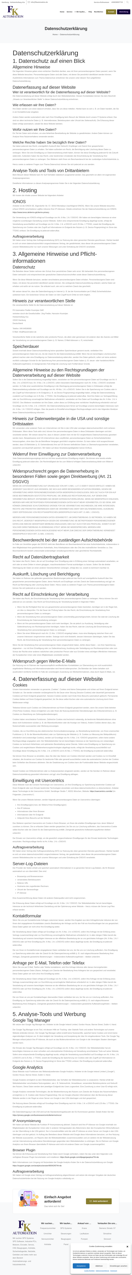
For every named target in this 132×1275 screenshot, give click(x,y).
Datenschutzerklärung (102, 1271)
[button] (127, 1246)
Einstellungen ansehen (118, 1266)
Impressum (113, 1271)
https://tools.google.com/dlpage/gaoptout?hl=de (79, 1157)
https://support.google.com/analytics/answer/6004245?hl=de (37, 1166)
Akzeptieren (81, 1266)
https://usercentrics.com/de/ (101, 791)
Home (53, 34)
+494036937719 (117, 2)
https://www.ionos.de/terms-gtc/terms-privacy (31, 212)
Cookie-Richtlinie (89, 1271)
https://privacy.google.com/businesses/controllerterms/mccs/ (37, 1115)
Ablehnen (99, 1266)
